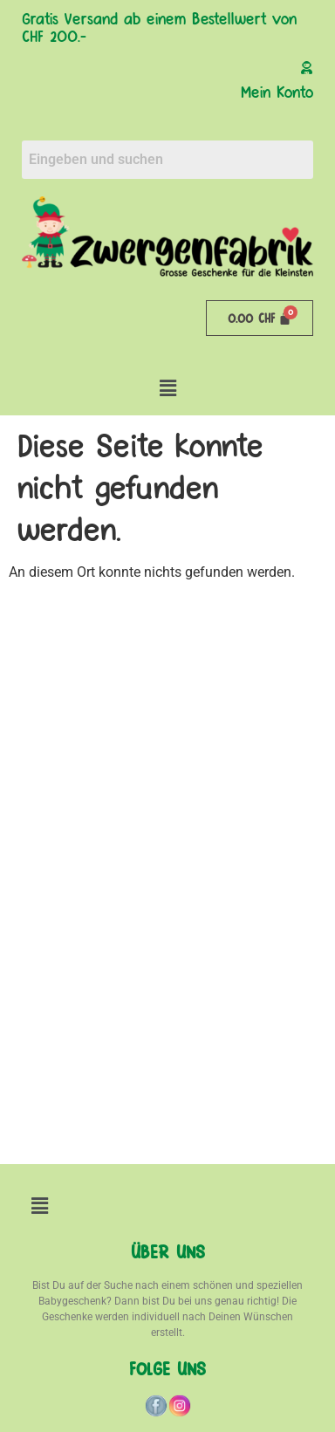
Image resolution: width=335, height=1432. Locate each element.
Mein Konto (277, 90)
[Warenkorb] (260, 318)
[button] (167, 388)
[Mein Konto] (306, 67)
